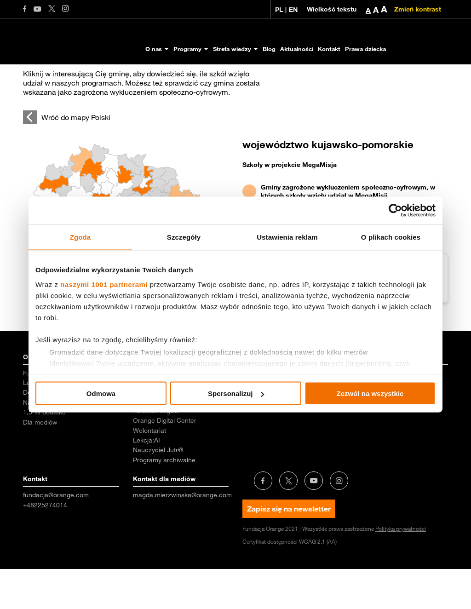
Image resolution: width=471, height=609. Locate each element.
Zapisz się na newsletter (289, 548)
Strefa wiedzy (232, 48)
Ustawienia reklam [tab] (287, 237)
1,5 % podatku (44, 452)
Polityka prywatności (400, 568)
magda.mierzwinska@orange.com (182, 535)
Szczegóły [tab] (184, 237)
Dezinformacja (373, 423)
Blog (269, 48)
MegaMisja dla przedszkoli (171, 423)
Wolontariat (149, 470)
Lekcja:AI (146, 480)
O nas (153, 48)
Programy (187, 48)
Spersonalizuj (236, 393)
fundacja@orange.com (56, 535)
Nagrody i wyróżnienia (55, 442)
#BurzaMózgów (156, 451)
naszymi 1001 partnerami (104, 284)
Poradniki (255, 432)
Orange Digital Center (164, 460)
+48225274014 (45, 545)
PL (279, 10)
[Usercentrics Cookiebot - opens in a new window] (395, 211)
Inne (358, 432)
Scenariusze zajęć (269, 423)
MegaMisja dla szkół (162, 413)
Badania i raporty (267, 413)
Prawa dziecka (365, 48)
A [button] (368, 10)
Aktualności (296, 48)
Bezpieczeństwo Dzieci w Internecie (170, 436)
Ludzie (32, 423)
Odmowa (100, 393)
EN (293, 10)
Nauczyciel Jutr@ (158, 490)
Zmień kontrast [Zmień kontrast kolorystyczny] (417, 9)
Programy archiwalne (164, 500)
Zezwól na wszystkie (370, 393)
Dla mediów (40, 462)
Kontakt (329, 48)
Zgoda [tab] (80, 237)
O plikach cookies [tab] (390, 237)
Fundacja (36, 413)
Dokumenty (39, 432)
